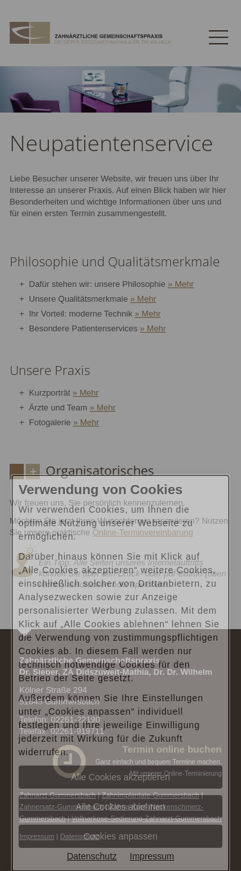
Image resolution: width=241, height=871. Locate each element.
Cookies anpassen (120, 836)
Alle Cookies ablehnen (120, 807)
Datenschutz (92, 856)
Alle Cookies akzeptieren (120, 777)
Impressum (152, 856)
